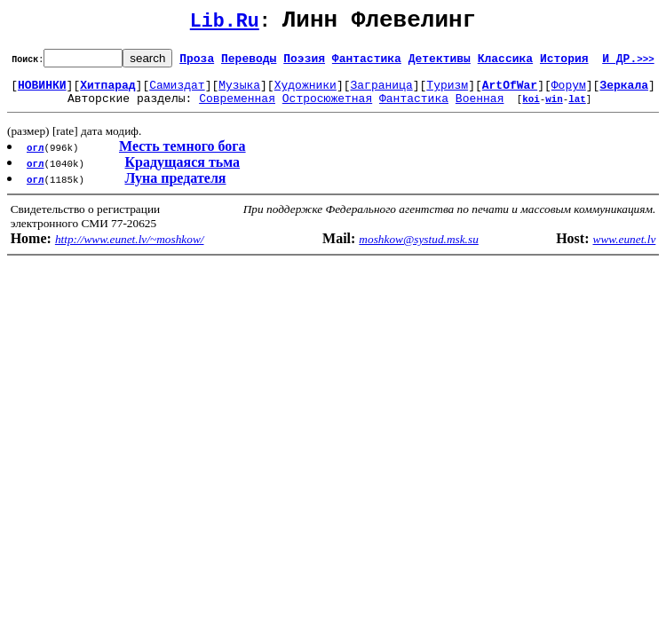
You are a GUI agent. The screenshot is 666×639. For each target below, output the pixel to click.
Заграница (382, 92)
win (554, 108)
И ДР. (628, 63)
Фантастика (366, 63)
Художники (305, 92)
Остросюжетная (327, 108)
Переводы (248, 63)
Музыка (239, 92)
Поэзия (304, 63)
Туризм (447, 92)
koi (531, 108)
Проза (196, 63)
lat (577, 108)
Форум (568, 92)
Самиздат (176, 92)
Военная (480, 108)
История (564, 63)
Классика (505, 63)
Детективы (439, 63)
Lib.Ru (224, 24)
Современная (237, 108)
